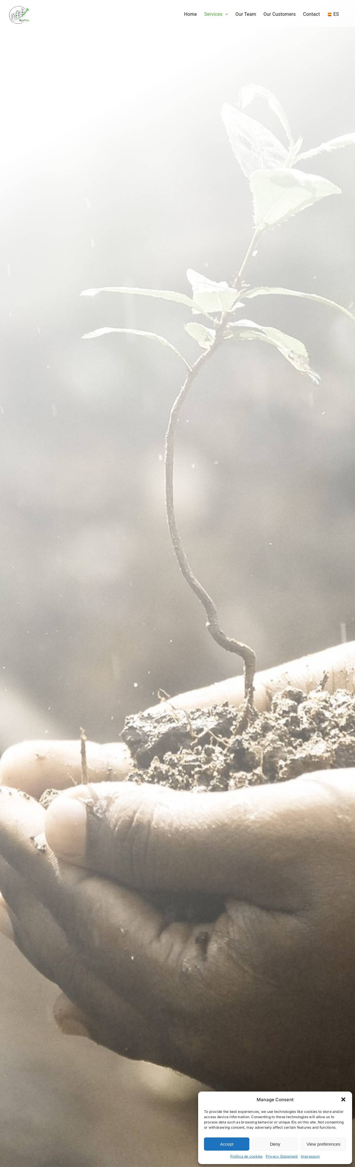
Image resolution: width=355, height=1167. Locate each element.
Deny (275, 1144)
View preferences (324, 1144)
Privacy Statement (282, 1156)
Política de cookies (246, 1156)
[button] (343, 1099)
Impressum (310, 1156)
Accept (227, 1144)
